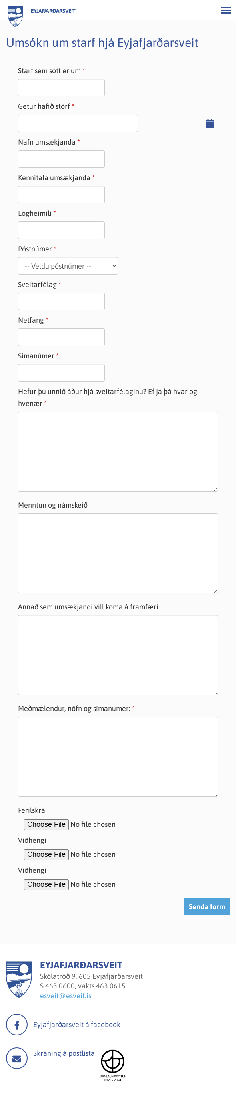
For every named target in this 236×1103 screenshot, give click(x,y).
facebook (17, 1024)
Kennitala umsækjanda (54, 177)
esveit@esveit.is (65, 995)
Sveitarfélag (37, 284)
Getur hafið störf (44, 106)
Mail (17, 1058)
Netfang (31, 320)
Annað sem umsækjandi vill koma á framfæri (88, 607)
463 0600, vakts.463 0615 (85, 986)
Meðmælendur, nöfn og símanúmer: (74, 708)
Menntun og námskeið (53, 505)
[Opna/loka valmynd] (226, 10)
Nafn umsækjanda (47, 142)
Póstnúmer (35, 249)
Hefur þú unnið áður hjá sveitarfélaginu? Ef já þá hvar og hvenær (107, 397)
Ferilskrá (31, 810)
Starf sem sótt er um (49, 70)
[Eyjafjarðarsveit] (19, 995)
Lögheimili (35, 213)
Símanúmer (36, 356)
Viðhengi (32, 840)
